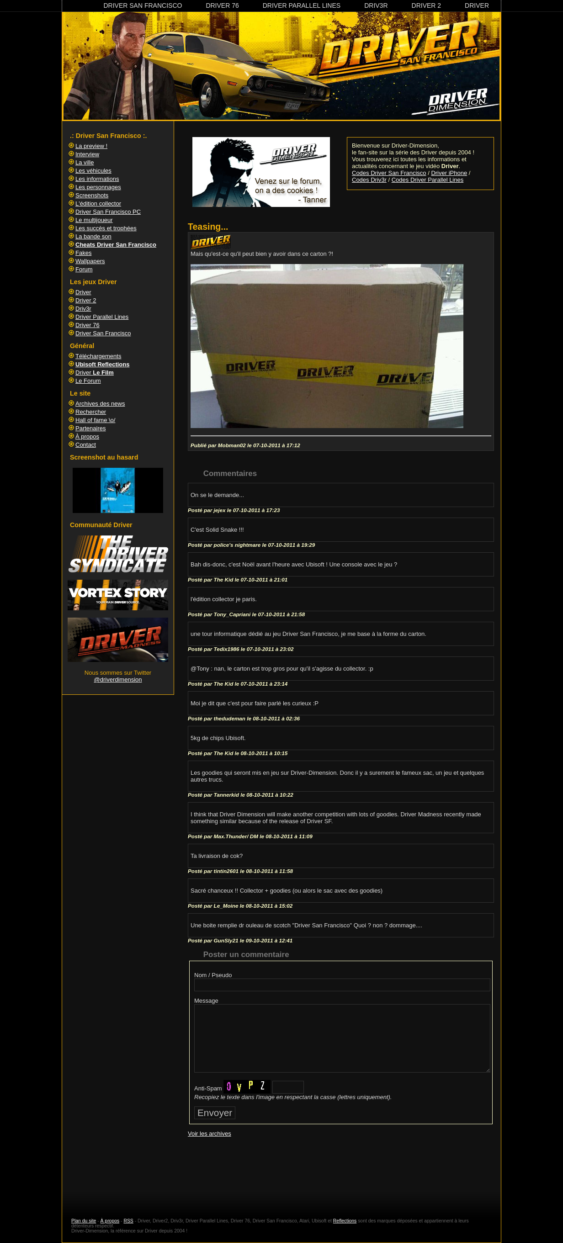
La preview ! (91, 146)
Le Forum (88, 380)
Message (206, 1000)
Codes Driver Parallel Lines (428, 179)
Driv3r (376, 5)
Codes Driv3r (369, 179)
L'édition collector (98, 203)
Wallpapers (90, 261)
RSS (128, 1220)
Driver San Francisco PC (108, 211)
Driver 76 (222, 5)
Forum (84, 269)
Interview (87, 154)
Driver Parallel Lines (301, 5)
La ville (84, 162)
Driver (477, 5)
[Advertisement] (341, 1169)
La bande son (93, 236)
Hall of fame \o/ (95, 420)
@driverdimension (118, 679)
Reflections (344, 1220)
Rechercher (90, 411)
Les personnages (98, 187)
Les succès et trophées (106, 228)
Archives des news (100, 403)
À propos (87, 436)
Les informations (97, 178)
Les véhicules (93, 170)
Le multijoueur (94, 220)
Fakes (83, 252)
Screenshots (91, 195)
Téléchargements (98, 356)
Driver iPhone (449, 172)
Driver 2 (426, 5)
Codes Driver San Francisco (389, 172)
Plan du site (83, 1220)
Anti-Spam (208, 1088)
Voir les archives (209, 1133)
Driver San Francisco (142, 5)
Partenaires (90, 428)
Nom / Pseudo (213, 975)
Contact (85, 444)
